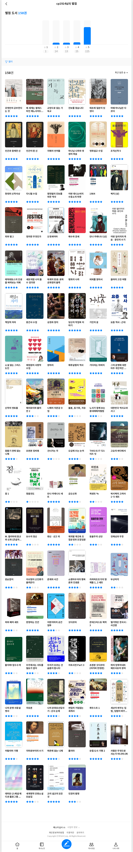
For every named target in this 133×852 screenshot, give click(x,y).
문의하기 (80, 833)
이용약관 (70, 833)
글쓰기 (67, 844)
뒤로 (6, 4)
